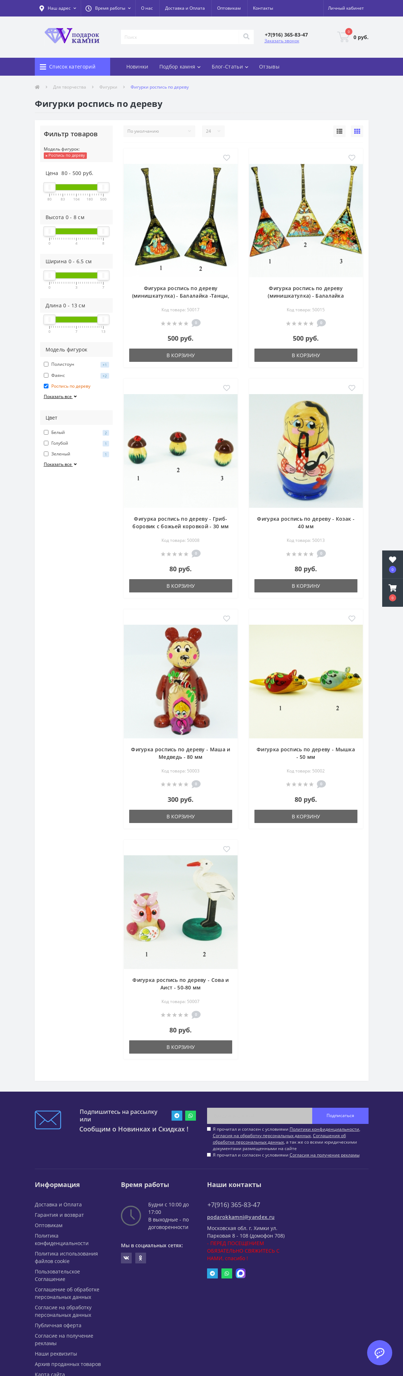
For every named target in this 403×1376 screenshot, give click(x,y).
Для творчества (69, 87)
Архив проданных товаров (68, 1364)
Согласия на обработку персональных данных (262, 1136)
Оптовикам (229, 8)
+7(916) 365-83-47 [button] (233, 1205)
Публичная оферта (58, 1325)
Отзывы (269, 66)
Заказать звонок (281, 41)
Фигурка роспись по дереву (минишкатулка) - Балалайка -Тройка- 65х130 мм (306, 296)
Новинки (137, 66)
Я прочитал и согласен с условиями (286, 1155)
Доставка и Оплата (185, 8)
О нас (147, 8)
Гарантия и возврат (59, 1214)
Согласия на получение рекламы (325, 1155)
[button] (108, 8)
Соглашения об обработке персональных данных (279, 1139)
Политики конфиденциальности (324, 1129)
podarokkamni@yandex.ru (241, 1217)
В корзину (181, 355)
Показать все (61, 396)
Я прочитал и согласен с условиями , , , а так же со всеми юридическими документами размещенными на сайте (286, 1139)
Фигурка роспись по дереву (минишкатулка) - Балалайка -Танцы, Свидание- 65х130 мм (180, 296)
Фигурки (108, 87)
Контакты (263, 8)
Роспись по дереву (65, 155)
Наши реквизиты (56, 1353)
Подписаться (340, 1115)
